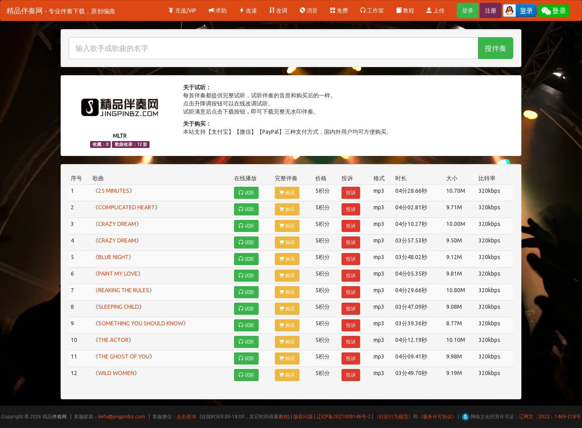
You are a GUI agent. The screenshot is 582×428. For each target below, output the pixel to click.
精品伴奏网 (60, 10)
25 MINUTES (113, 191)
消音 (308, 10)
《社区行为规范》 (393, 416)
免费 (339, 10)
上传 (435, 10)
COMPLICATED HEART (126, 207)
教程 (405, 10)
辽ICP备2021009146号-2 (343, 416)
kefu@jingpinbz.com (121, 416)
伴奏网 (59, 416)
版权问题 (303, 416)
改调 (278, 10)
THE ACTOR (113, 340)
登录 (467, 10)
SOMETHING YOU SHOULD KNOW (140, 323)
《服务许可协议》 (437, 416)
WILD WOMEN (116, 373)
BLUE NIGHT (113, 257)
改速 (248, 10)
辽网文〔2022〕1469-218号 (550, 416)
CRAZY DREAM (117, 224)
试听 (246, 192)
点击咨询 (186, 416)
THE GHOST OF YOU (124, 356)
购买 (287, 192)
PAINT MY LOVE (118, 273)
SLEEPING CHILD (118, 307)
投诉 (351, 192)
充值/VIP (182, 10)
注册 (490, 10)
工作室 (372, 10)
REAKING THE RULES (123, 290)
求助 (218, 10)
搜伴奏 (495, 48)
